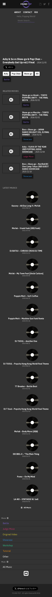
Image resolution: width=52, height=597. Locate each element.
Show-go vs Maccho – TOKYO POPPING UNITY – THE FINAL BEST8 (35, 115)
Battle (7, 79)
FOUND (26, 4)
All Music (26, 508)
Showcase (27, 139)
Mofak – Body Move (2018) (26, 431)
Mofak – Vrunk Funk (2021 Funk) (26, 228)
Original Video (10, 534)
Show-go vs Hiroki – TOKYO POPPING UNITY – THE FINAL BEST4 (35, 97)
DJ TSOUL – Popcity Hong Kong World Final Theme (26, 364)
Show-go (28, 74)
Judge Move (28, 156)
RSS (36, 12)
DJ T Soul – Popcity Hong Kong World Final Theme (26, 409)
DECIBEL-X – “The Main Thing (26, 454)
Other (5, 556)
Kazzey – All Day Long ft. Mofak (26, 206)
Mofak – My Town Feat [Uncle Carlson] (26, 273)
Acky (6, 74)
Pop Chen (16, 74)
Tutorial (7, 551)
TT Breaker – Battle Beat (26, 386)
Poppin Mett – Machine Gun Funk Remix (26, 318)
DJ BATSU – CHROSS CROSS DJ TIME (26, 251)
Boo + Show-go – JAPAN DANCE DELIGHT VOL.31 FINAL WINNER (35, 132)
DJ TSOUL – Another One (26, 341)
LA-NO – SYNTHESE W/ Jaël (26, 499)
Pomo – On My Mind (26, 477)
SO (37, 74)
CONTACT (27, 12)
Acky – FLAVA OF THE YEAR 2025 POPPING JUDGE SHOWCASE (34, 149)
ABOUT (17, 12)
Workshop (8, 545)
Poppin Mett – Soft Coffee (26, 296)
